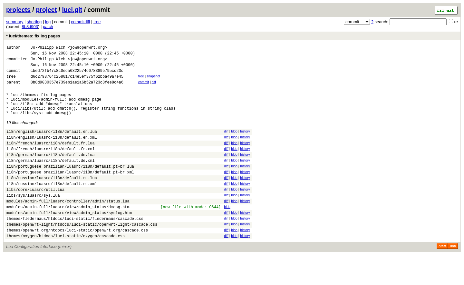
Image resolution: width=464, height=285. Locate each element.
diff (154, 88)
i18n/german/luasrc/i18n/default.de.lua (50, 171)
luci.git (72, 9)
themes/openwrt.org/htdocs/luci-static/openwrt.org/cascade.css (77, 259)
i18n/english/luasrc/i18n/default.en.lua (51, 144)
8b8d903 (30, 26)
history (245, 143)
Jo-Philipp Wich (48, 48)
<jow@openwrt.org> (87, 48)
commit (143, 88)
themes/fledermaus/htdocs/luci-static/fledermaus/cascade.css (74, 245)
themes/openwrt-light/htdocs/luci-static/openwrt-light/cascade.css (81, 252)
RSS (453, 276)
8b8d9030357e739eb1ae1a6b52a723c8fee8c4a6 (77, 89)
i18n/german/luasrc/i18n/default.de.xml (50, 178)
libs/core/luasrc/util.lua (35, 211)
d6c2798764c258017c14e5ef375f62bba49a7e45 (77, 82)
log (48, 21)
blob (234, 143)
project (46, 9)
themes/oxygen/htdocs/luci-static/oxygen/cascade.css (65, 266)
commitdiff (80, 21)
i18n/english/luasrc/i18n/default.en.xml (51, 150)
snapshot (153, 81)
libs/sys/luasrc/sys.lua (33, 218)
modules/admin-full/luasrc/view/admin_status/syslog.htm (69, 238)
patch (48, 26)
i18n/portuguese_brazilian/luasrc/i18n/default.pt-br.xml (70, 191)
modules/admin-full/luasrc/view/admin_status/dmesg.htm (68, 232)
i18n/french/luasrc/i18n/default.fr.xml (50, 164)
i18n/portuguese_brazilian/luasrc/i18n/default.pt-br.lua (70, 184)
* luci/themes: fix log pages (33, 36)
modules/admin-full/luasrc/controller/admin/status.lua (68, 225)
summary (14, 21)
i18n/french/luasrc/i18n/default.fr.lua (50, 157)
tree (97, 21)
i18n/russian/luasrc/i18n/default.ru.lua (51, 198)
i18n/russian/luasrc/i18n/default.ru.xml (51, 205)
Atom (442, 276)
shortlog (34, 21)
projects (18, 9)
